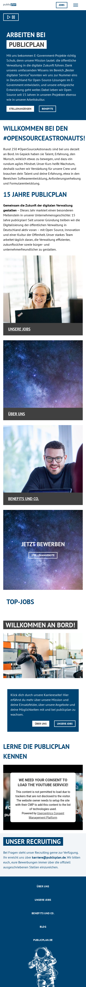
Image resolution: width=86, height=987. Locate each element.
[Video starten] (11, 17)
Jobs (61, 5)
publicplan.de (43, 940)
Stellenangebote (43, 555)
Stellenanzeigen (20, 109)
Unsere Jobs (19, 329)
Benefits (47, 109)
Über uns (16, 413)
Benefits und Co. (23, 498)
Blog (43, 926)
